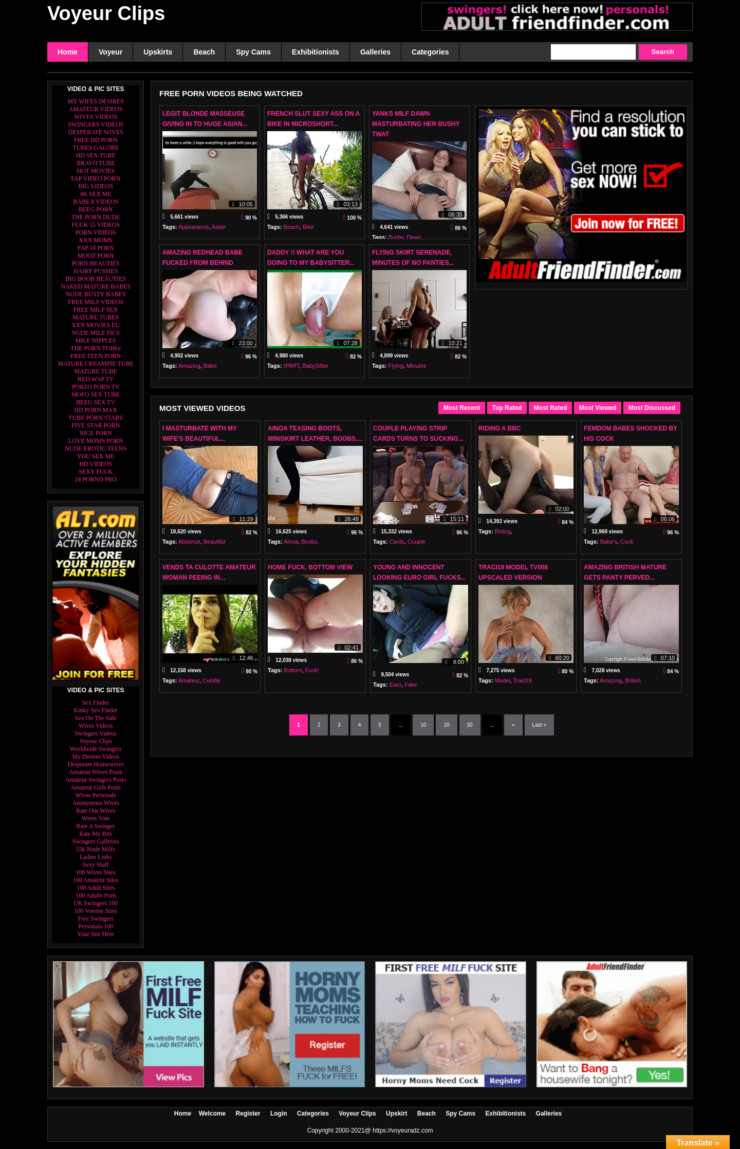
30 (470, 725)
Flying (395, 370)
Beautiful (214, 546)
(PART (292, 370)
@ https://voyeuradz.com (399, 1130)
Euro (395, 684)
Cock (626, 546)
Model (502, 684)
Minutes (416, 370)
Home (182, 1113)
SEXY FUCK (96, 471)
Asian (219, 231)
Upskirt (396, 1113)
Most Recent (461, 407)
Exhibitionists (506, 1113)
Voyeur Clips (106, 13)
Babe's (608, 546)
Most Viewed (597, 407)
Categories (313, 1113)
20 (446, 725)
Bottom (293, 674)
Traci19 (522, 684)
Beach (292, 231)
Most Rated (550, 407)
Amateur (188, 684)
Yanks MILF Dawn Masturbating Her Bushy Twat (415, 124)
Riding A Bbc (499, 428)
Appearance (193, 231)
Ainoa (291, 546)
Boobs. (310, 546)
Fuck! (312, 674)
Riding (503, 535)
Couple (416, 546)
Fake (410, 684)
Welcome (212, 1113)
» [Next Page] (513, 725)
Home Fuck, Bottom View (310, 567)
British (633, 684)
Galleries (549, 1113)
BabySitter (315, 370)
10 (423, 725)
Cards (397, 546)
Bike (308, 231)
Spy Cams (460, 1113)
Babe (210, 370)
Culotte (211, 684)
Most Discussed (651, 407)
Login (278, 1113)
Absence (189, 546)
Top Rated (507, 407)
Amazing (189, 370)
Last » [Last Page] (539, 725)
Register (248, 1113)
